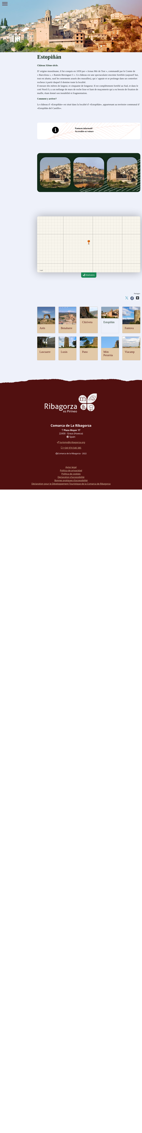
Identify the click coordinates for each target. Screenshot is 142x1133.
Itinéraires (89, 275)
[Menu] (5, 4)
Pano (85, 351)
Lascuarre (45, 351)
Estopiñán (109, 322)
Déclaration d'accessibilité (71, 477)
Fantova (129, 328)
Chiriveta (87, 322)
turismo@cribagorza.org (71, 442)
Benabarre (66, 328)
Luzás (64, 351)
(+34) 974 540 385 (71, 447)
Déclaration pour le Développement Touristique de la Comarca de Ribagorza (71, 483)
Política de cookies (71, 473)
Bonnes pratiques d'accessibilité (71, 480)
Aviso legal (71, 467)
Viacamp (130, 351)
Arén (42, 328)
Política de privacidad (71, 470)
